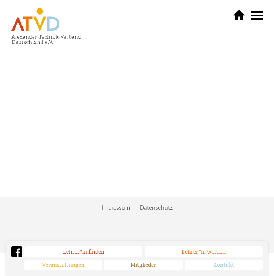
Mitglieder (143, 264)
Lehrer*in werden (203, 251)
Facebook (16, 251)
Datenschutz (156, 207)
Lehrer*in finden (83, 251)
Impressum (116, 207)
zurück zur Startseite (239, 15)
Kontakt (223, 264)
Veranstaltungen (63, 264)
